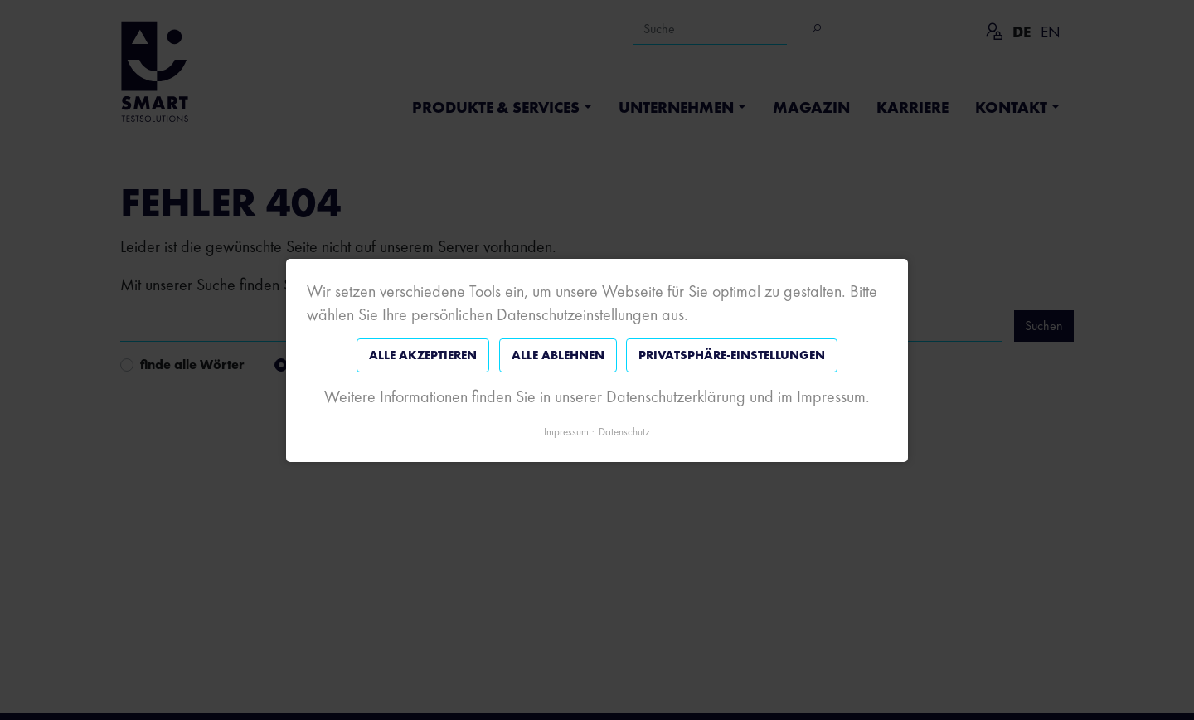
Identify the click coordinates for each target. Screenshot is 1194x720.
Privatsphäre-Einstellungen (731, 355)
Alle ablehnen (558, 355)
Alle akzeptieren (423, 355)
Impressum (566, 431)
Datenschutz (624, 431)
